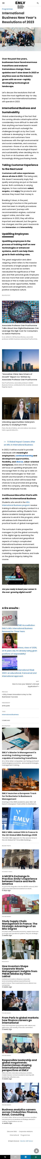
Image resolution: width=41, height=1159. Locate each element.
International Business (10, 717)
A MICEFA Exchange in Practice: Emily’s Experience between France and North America (19, 883)
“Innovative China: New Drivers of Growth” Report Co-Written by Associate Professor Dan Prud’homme (19, 377)
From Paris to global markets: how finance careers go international (20, 1023)
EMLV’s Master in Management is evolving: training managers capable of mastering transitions (19, 758)
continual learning (24, 455)
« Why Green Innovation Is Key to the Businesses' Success (16, 698)
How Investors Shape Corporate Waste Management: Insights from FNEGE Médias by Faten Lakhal (19, 974)
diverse (19, 461)
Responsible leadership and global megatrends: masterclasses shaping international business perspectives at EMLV (19, 1068)
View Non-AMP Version (26, 1144)
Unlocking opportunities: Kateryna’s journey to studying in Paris (18, 423)
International (7, 874)
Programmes (6, 919)
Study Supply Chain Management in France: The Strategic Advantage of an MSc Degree (19, 927)
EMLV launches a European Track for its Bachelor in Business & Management (19, 799)
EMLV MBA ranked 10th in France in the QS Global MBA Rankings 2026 (20, 836)
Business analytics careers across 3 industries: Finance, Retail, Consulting (20, 1115)
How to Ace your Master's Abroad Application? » (25, 688)
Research (5, 964)
